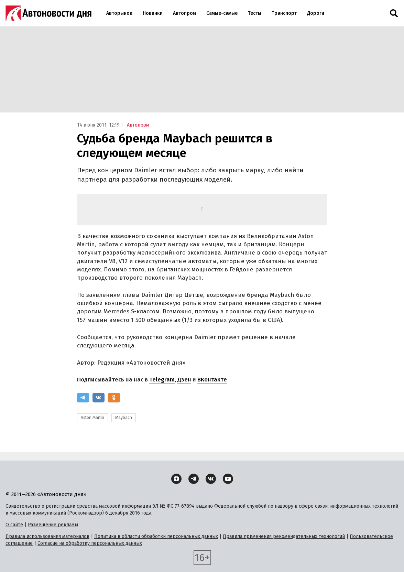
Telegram (162, 379)
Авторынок (119, 13)
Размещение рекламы (53, 525)
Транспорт (284, 13)
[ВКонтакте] (98, 397)
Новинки (153, 13)
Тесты (254, 13)
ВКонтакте (212, 379)
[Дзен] (176, 479)
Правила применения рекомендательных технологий (284, 536)
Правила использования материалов (47, 536)
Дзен (184, 379)
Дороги (315, 13)
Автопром (184, 13)
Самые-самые (222, 13)
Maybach (123, 417)
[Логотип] (48, 13)
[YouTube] (228, 479)
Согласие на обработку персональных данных (89, 543)
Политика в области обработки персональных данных (156, 536)
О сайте (14, 525)
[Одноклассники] (114, 397)
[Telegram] (83, 397)
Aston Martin (92, 417)
